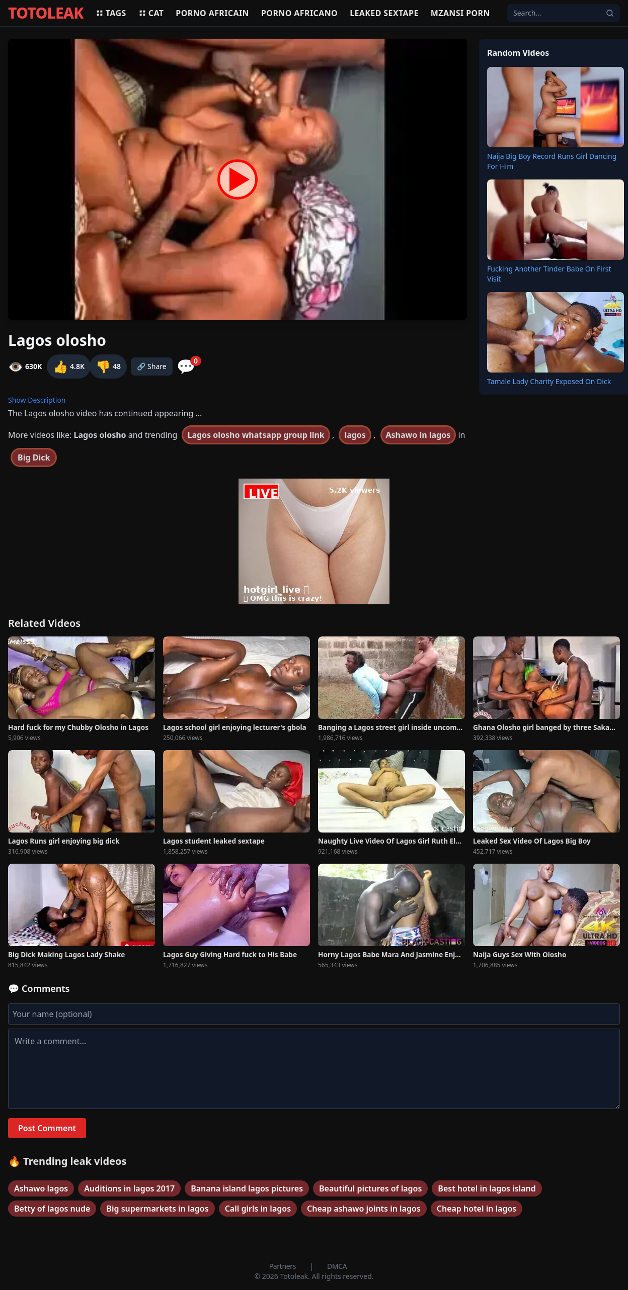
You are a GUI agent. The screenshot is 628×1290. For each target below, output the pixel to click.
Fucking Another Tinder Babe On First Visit (549, 274)
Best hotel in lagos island (486, 1188)
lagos (355, 434)
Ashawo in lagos (418, 434)
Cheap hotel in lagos (477, 1208)
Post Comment (47, 1128)
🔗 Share (152, 366)
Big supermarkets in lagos (157, 1208)
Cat (151, 13)
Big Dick (34, 457)
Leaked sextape (384, 13)
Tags (111, 13)
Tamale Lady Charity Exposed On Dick (549, 381)
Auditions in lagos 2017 (129, 1188)
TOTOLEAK (46, 13)
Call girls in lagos (258, 1208)
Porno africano (299, 13)
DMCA (337, 1266)
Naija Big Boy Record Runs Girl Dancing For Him (551, 161)
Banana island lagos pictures (247, 1188)
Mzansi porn (460, 13)
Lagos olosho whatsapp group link (255, 434)
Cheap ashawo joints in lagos (364, 1208)
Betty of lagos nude (52, 1208)
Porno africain (212, 13)
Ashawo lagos (41, 1188)
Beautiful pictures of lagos (370, 1188)
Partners (283, 1266)
